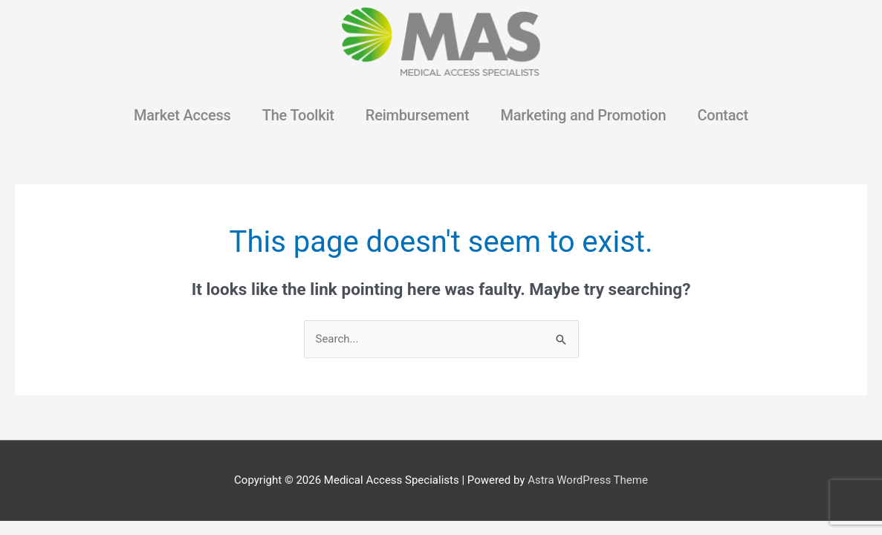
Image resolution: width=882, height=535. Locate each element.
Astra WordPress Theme (588, 480)
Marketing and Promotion (583, 115)
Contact (722, 115)
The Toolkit (298, 115)
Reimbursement (418, 115)
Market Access (182, 115)
